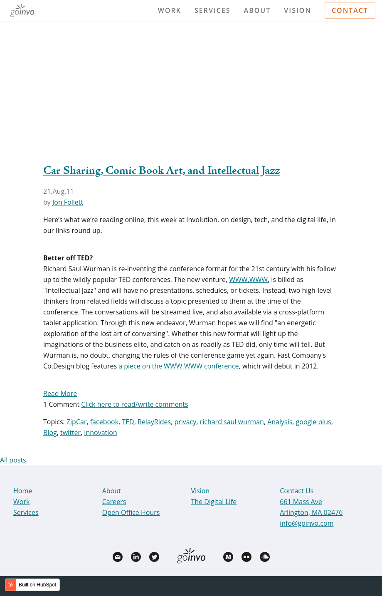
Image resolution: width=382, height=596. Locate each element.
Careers (114, 501)
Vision (297, 10)
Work (169, 10)
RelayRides (154, 421)
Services (213, 10)
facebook (104, 421)
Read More (60, 393)
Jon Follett (67, 202)
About (257, 10)
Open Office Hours (131, 512)
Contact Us (296, 490)
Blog (50, 432)
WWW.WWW (248, 279)
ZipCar (77, 421)
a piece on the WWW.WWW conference (178, 366)
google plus (313, 421)
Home (22, 490)
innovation (100, 432)
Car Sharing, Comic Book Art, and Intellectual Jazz (161, 170)
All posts (13, 460)
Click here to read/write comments (134, 404)
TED (128, 421)
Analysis (279, 421)
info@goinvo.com (306, 523)
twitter (70, 432)
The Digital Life (214, 501)
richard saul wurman (232, 421)
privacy (185, 421)
